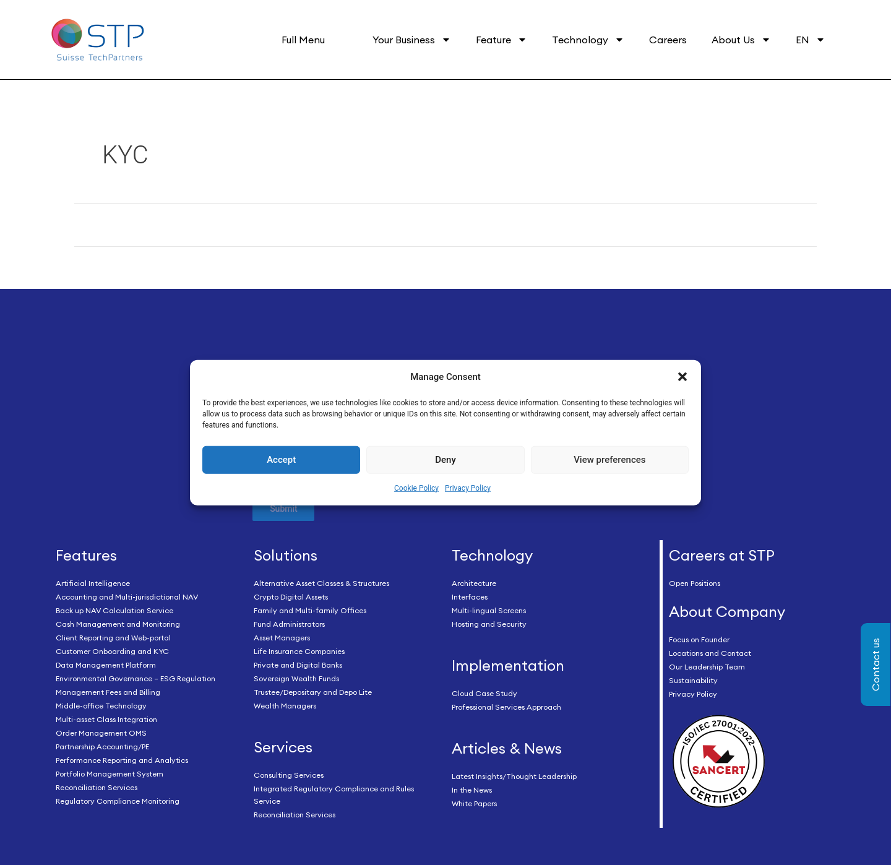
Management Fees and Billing (108, 692)
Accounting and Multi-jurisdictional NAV (127, 597)
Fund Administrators (289, 624)
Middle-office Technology (101, 706)
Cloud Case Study (484, 693)
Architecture (474, 583)
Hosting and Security (489, 624)
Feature (501, 39)
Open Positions (694, 583)
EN (810, 39)
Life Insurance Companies (299, 651)
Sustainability (693, 680)
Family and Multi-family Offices (310, 611)
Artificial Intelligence (93, 583)
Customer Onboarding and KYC (112, 651)
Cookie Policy (416, 488)
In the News (472, 789)
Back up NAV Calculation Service (114, 611)
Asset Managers (282, 638)
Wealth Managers (285, 706)
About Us (741, 39)
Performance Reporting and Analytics (122, 760)
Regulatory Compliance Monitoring (117, 801)
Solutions (285, 555)
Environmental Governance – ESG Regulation (135, 679)
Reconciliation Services (96, 788)
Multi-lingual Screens (489, 611)
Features (86, 555)
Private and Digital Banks (298, 665)
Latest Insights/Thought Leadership (514, 776)
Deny (445, 459)
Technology (588, 39)
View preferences (609, 459)
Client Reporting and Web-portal (113, 638)
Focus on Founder (699, 639)
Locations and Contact (710, 653)
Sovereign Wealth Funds (296, 679)
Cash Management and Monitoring (118, 624)
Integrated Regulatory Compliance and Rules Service (334, 795)
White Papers (474, 803)
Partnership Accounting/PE (102, 747)
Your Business (411, 39)
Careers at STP (722, 555)
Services (283, 747)
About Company (727, 612)
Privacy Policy (468, 488)
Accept (281, 459)
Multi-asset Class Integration (106, 720)
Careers (668, 39)
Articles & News (507, 748)
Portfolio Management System (109, 774)
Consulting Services (289, 775)
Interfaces (470, 597)
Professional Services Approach (506, 707)
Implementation (508, 665)
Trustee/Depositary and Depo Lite (313, 692)
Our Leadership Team (707, 666)
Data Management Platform (106, 665)
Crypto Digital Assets (291, 597)
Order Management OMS (101, 733)
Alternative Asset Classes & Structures (321, 583)
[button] (682, 377)
